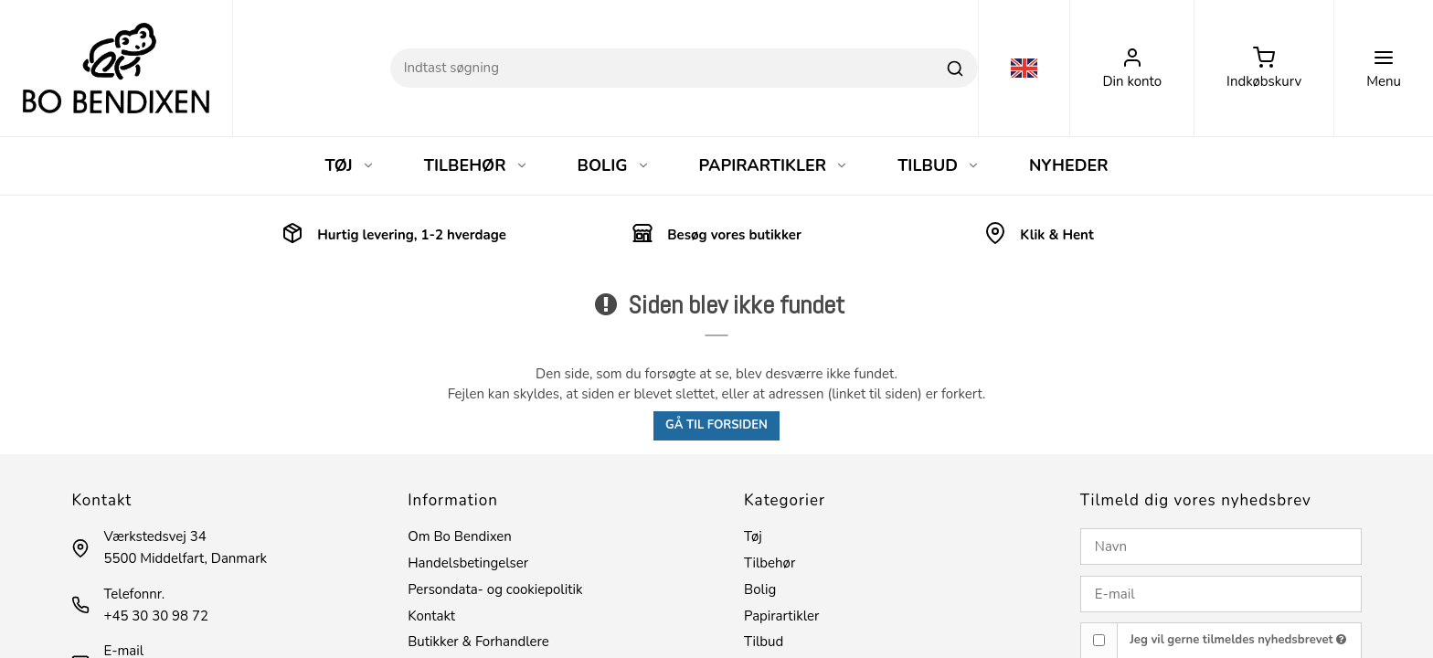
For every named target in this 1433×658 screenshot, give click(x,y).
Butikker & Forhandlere (478, 641)
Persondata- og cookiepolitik (495, 589)
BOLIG (614, 165)
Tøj (753, 536)
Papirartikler (781, 616)
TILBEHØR (476, 165)
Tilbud (763, 641)
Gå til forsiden (716, 425)
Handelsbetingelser (468, 563)
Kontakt (431, 616)
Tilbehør (769, 563)
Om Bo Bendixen (460, 536)
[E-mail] (1221, 594)
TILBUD (938, 165)
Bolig (760, 589)
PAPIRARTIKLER (774, 165)
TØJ (349, 165)
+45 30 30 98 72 (155, 616)
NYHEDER (1069, 165)
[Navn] (1221, 546)
